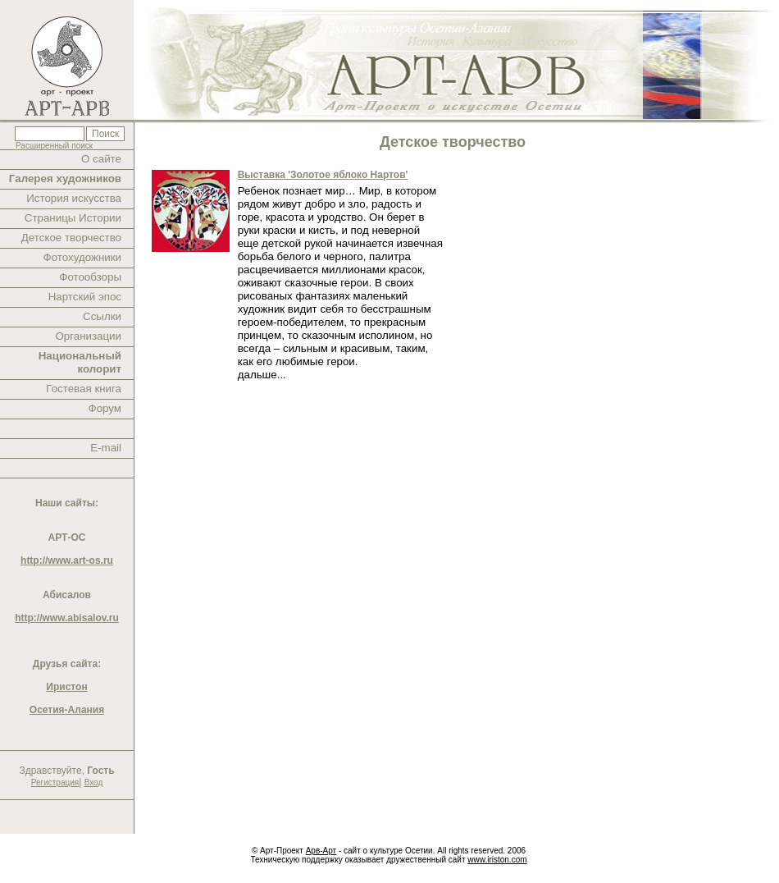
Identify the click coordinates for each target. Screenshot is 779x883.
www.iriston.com (496, 859)
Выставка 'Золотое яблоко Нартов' (323, 175)
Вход (93, 782)
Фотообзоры (90, 277)
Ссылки (102, 316)
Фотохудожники (82, 257)
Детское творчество (71, 237)
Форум (105, 408)
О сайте (101, 159)
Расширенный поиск (54, 145)
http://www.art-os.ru (66, 560)
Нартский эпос (84, 297)
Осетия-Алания (67, 710)
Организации (88, 336)
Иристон (66, 687)
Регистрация (55, 782)
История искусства (73, 198)
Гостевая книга (83, 388)
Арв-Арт (321, 850)
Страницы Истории (73, 218)
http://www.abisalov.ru (67, 618)
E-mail (105, 448)
